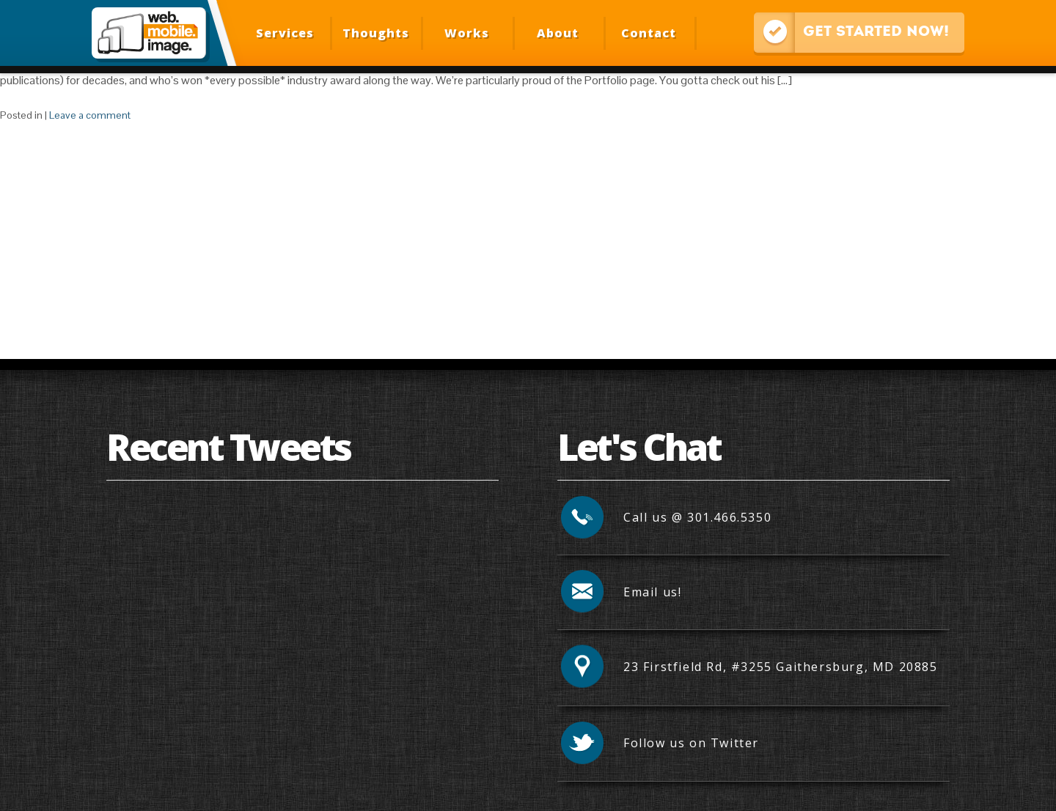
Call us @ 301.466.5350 (697, 517)
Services (285, 33)
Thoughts (375, 33)
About (558, 33)
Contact (648, 33)
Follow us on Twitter (691, 743)
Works (466, 33)
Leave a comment (90, 115)
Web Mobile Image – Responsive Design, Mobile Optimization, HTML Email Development (148, 33)
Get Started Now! (851, 32)
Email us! (652, 592)
